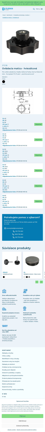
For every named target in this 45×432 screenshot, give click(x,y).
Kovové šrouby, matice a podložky (13, 389)
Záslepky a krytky (7, 353)
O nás (4, 396)
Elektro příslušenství (8, 384)
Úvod (4, 15)
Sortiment (9, 15)
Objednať (38, 124)
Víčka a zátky (6, 356)
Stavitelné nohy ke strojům (10, 361)
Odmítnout (22, 421)
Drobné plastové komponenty (11, 378)
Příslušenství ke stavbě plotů (11, 381)
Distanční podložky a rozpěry (11, 372)
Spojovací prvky (7, 387)
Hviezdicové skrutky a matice (21, 15)
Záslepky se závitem (8, 364)
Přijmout (22, 416)
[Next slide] (41, 282)
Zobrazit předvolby (22, 426)
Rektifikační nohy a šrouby (10, 358)
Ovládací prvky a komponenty (11, 367)
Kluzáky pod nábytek (8, 370)
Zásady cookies (12, 429)
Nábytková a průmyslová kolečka (12, 375)
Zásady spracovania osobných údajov (27, 429)
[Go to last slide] (36, 282)
